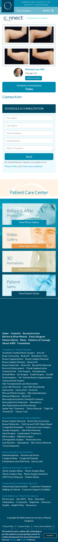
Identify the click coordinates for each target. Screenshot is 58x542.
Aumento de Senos (30, 455)
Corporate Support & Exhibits (36, 489)
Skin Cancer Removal (41, 442)
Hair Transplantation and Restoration (20, 383)
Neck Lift (26, 396)
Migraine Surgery (25, 436)
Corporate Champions (40, 486)
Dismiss (50, 535)
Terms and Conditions (32, 166)
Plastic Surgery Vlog (12, 474)
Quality (5, 505)
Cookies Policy (24, 526)
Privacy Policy (11, 166)
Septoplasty (23, 442)
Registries (34, 502)
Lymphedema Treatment (29, 433)
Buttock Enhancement (13, 368)
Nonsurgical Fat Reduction (15, 402)
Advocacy (46, 502)
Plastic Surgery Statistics (36, 474)
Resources (31, 505)
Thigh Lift (48, 408)
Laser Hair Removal (11, 386)
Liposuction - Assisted (26, 390)
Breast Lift (32, 362)
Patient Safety (10, 340)
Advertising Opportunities (15, 486)
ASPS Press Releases (12, 477)
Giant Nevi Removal (30, 430)
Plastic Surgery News (12, 470)
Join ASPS (21, 499)
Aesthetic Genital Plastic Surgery (18, 352)
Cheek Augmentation (36, 368)
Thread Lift (7, 411)
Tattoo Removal (34, 408)
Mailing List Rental (11, 489)
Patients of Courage (39, 340)
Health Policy (17, 505)
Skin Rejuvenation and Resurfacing (19, 405)
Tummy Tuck (21, 411)
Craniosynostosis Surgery (38, 427)
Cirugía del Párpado (28, 458)
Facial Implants (9, 377)
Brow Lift (25, 365)
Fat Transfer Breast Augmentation (35, 377)
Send (29, 156)
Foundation (23, 343)
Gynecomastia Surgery (13, 380)
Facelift (49, 374)
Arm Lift (40, 352)
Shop (30, 499)
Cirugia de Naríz (9, 458)
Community (21, 502)
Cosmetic (16, 333)
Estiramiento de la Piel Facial (15, 461)
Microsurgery (8, 436)
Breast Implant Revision (13, 362)
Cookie (23, 540)
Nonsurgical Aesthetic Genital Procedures (22, 399)
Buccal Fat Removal (41, 365)
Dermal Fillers (8, 374)
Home (5, 333)
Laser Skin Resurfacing (33, 386)
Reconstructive (31, 333)
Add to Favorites (33, 78)
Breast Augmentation (12, 359)
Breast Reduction (10, 365)
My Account (8, 499)
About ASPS (8, 343)
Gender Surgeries (10, 430)
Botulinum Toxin (39, 355)
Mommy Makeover (11, 396)
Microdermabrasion (37, 393)
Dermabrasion (39, 371)
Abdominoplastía (10, 455)
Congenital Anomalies (13, 427)
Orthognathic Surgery (13, 439)
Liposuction (8, 390)
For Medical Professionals (20, 496)
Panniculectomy (33, 439)
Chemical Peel (9, 371)
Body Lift (25, 355)
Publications (8, 502)
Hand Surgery (8, 433)
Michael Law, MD (35, 69)
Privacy (12, 540)
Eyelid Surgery (37, 374)
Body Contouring (10, 355)
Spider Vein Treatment (13, 408)
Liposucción (37, 461)
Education (40, 499)
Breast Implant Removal (36, 359)
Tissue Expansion (10, 445)
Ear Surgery (22, 374)
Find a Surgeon (24, 10)
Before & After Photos (14, 336)
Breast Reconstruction (38, 421)
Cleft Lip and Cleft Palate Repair (36, 424)
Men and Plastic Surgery (14, 393)
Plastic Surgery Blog (34, 470)
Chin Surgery (24, 371)
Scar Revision (8, 442)
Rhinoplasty (35, 402)
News (23, 340)
